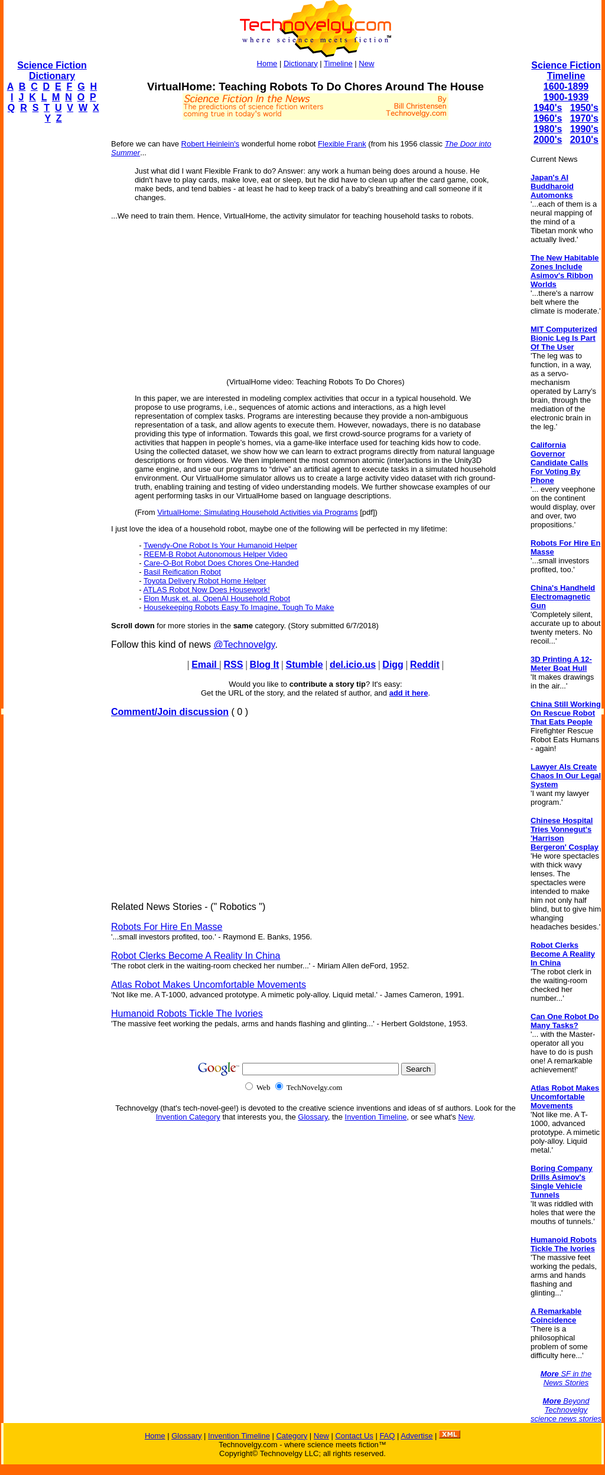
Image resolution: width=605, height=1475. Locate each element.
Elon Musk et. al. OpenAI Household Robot (217, 598)
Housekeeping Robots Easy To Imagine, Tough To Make (239, 607)
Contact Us (354, 1435)
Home (267, 63)
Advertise (416, 1435)
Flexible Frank (342, 143)
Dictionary (301, 63)
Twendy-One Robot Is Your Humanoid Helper (220, 545)
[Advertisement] (51, 310)
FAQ (387, 1435)
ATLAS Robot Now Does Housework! (206, 589)
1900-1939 (566, 97)
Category (291, 1435)
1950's (584, 108)
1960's (548, 118)
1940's (548, 108)
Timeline (338, 63)
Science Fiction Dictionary (51, 70)
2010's (584, 140)
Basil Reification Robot (182, 571)
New (366, 63)
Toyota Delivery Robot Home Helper (205, 580)
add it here (408, 692)
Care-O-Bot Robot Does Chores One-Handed (221, 563)
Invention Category (188, 1116)
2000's (548, 140)
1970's (584, 118)
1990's (584, 129)
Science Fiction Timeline (565, 70)
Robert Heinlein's (210, 143)
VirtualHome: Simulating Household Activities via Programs (257, 512)
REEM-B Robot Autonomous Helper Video (215, 554)
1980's (548, 129)
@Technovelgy (244, 644)
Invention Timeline (376, 1116)
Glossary (312, 1116)
